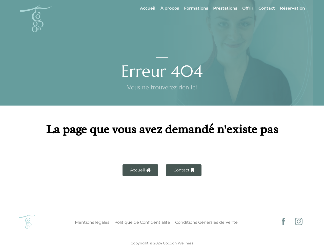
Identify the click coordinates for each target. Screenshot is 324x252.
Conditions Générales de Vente (206, 222)
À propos (169, 8)
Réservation (292, 8)
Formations (196, 8)
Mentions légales (92, 222)
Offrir (247, 8)
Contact (266, 8)
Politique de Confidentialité (142, 222)
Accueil (147, 8)
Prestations (225, 8)
